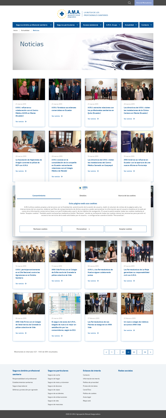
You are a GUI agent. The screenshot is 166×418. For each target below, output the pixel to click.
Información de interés (91, 378)
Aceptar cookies (125, 229)
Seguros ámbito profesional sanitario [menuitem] (31, 25)
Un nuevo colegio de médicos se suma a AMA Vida (136, 323)
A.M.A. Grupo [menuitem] (111, 25)
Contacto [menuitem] (145, 25)
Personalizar (83, 229)
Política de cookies (89, 393)
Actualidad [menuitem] (129, 25)
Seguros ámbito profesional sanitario (26, 372)
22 (129, 351)
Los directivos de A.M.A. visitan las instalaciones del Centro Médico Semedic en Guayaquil (101, 162)
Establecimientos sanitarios (23, 382)
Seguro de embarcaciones (57, 397)
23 (134, 351)
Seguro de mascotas (55, 404)
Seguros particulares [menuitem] (66, 25)
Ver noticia (21, 121)
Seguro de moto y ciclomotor (58, 382)
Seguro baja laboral (20, 386)
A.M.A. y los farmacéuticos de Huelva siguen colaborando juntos (100, 272)
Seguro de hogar (54, 378)
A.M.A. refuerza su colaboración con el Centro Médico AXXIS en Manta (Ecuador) (27, 111)
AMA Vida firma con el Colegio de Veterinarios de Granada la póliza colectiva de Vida (28, 325)
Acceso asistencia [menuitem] (90, 25)
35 (146, 351)
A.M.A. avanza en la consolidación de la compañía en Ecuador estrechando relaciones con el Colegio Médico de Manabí (64, 165)
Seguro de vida (53, 401)
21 (123, 351)
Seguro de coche (54, 375)
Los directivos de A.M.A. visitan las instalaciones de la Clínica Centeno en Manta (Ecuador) (137, 110)
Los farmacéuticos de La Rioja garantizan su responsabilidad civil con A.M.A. (136, 272)
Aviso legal (87, 397)
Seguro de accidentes (56, 393)
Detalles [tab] (83, 195)
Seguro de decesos (55, 386)
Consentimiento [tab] (39, 195)
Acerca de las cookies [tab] (127, 195)
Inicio (15, 30)
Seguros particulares (58, 370)
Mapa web (87, 401)
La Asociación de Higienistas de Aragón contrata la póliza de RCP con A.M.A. (29, 162)
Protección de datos (90, 386)
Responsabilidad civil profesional (25, 378)
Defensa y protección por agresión (25, 390)
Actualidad (25, 30)
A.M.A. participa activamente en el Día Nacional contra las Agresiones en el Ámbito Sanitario (28, 273)
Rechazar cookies (40, 229)
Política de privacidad (90, 382)
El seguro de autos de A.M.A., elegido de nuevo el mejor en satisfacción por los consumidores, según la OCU (64, 326)
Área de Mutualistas (144, 3)
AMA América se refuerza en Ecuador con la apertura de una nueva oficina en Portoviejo (137, 162)
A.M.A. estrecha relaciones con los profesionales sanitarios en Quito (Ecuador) (101, 110)
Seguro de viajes (54, 390)
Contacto (86, 375)
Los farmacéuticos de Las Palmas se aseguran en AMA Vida (100, 325)
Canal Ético (87, 390)
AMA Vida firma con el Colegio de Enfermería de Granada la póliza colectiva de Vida (64, 272)
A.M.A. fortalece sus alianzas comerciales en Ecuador (64, 109)
